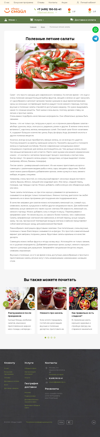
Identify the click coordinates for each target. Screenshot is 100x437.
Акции (64, 2)
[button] (45, 337)
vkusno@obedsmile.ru (57, 382)
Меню (10, 19)
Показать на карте (56, 374)
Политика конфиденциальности (39, 422)
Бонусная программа (23, 2)
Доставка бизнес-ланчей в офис (32, 401)
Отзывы (40, 2)
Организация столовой (30, 373)
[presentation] (6, 304)
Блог (6, 385)
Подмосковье (30, 396)
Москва (28, 392)
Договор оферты (11, 388)
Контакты (53, 2)
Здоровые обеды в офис (32, 406)
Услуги (37, 19)
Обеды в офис (30, 368)
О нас (6, 2)
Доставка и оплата (83, 19)
